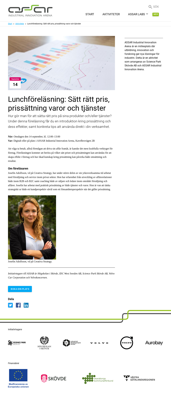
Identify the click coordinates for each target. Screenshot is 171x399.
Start (10, 24)
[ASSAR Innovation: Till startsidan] (30, 11)
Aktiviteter (19, 24)
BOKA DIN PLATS (20, 289)
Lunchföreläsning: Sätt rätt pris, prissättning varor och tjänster (54, 24)
